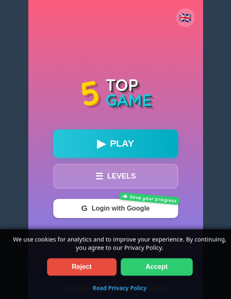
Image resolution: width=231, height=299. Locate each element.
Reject (82, 271)
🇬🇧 (185, 17)
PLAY (115, 143)
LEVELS (115, 176)
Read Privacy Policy (120, 293)
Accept (157, 271)
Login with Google (115, 208)
